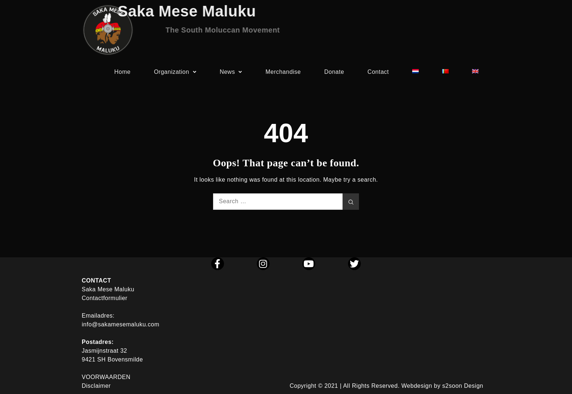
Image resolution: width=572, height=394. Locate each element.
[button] (175, 74)
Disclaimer (96, 386)
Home (122, 74)
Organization (175, 74)
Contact (378, 74)
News (231, 74)
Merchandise (283, 74)
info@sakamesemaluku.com (120, 324)
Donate (334, 74)
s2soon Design (462, 386)
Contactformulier (104, 298)
